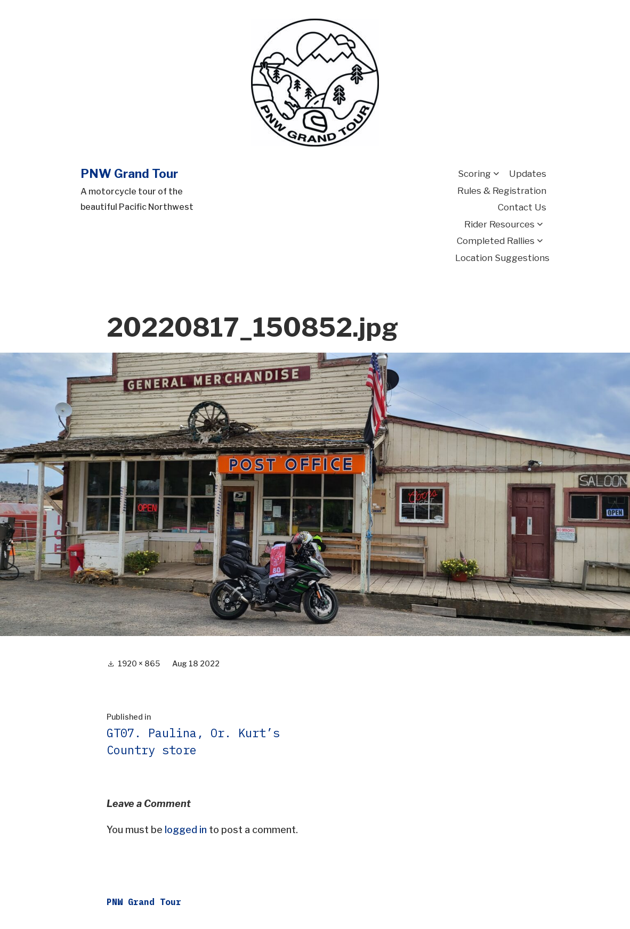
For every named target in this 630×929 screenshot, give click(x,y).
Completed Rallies (496, 240)
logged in (186, 829)
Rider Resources (499, 224)
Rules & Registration (501, 190)
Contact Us (522, 207)
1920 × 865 (139, 663)
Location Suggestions (502, 257)
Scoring (474, 173)
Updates (527, 173)
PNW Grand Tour (129, 174)
